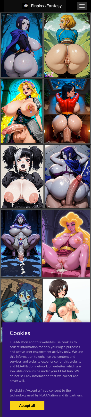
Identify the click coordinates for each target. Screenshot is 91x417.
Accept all (27, 405)
